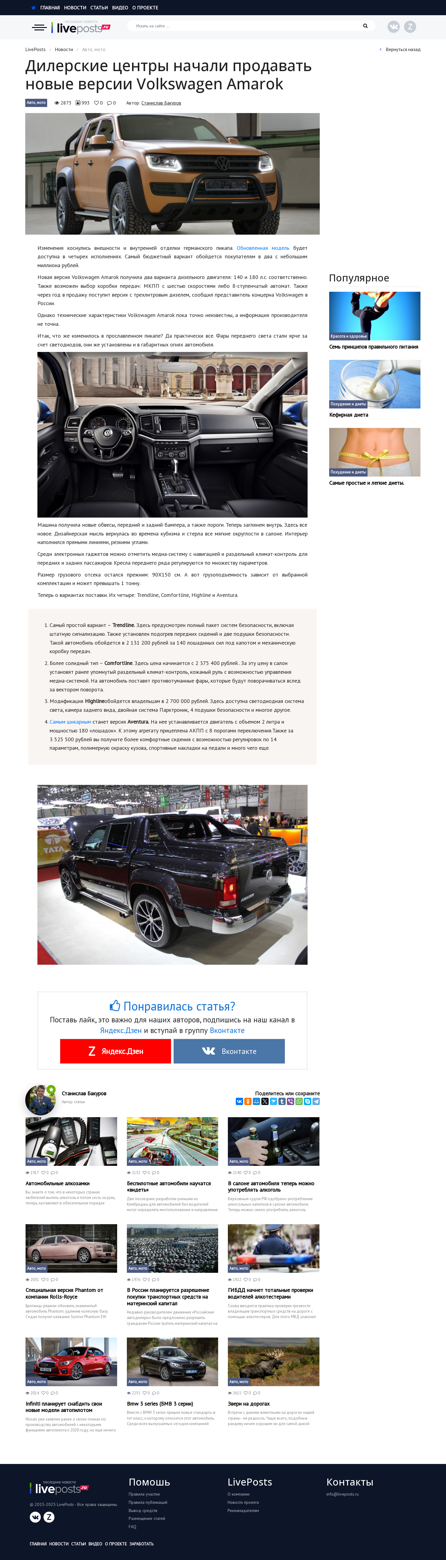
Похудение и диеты (348, 404)
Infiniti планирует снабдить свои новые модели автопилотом (64, 1407)
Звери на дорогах (249, 1403)
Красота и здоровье (349, 336)
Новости (75, 8)
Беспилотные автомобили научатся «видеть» (169, 1186)
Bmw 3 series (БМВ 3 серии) (160, 1403)
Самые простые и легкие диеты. (366, 483)
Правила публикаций (148, 1502)
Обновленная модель (263, 247)
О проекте (145, 8)
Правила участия (144, 1494)
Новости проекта (243, 1502)
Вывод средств (143, 1510)
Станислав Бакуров (161, 103)
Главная (45, 8)
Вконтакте (227, 1030)
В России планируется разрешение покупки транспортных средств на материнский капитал (168, 1297)
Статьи (99, 8)
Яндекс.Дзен (121, 1030)
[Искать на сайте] (251, 25)
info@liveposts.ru (342, 1494)
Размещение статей (147, 1518)
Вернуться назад (400, 49)
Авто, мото (36, 102)
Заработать (141, 1544)
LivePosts (35, 49)
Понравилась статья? (172, 1006)
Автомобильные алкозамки (57, 1183)
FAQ (132, 1526)
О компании (238, 1494)
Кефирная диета (348, 415)
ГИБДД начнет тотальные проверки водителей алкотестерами (270, 1293)
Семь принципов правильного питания (373, 346)
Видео (120, 8)
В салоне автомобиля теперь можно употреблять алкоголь (271, 1186)
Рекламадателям (243, 1510)
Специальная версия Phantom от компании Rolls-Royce (64, 1293)
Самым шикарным (70, 721)
